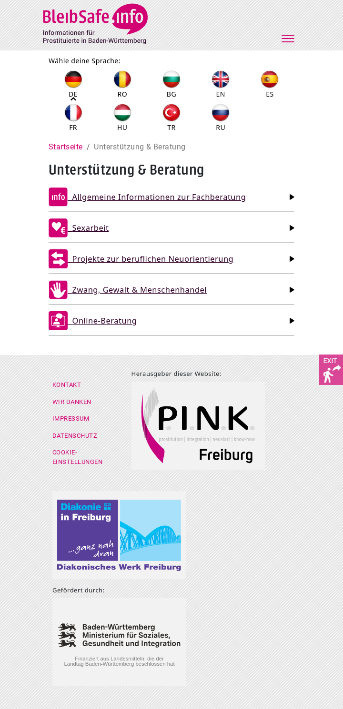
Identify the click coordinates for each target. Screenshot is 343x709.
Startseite (66, 146)
